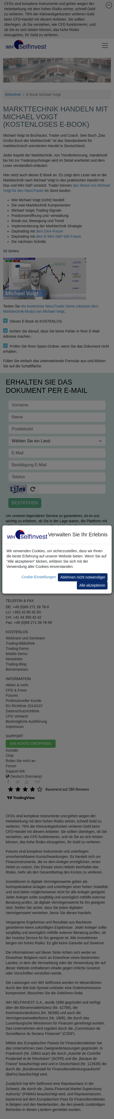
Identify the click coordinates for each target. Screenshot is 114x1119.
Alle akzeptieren (92, 585)
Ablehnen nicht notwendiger (82, 577)
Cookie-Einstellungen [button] (39, 577)
